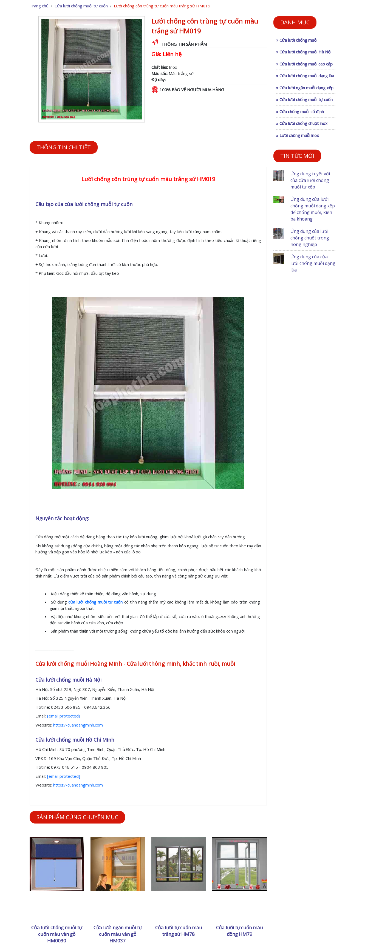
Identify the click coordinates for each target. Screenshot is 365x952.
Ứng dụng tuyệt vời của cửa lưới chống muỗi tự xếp (310, 180)
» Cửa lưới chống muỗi (296, 40)
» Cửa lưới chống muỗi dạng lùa (305, 75)
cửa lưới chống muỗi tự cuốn (95, 602)
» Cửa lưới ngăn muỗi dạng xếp (304, 87)
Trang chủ (39, 5)
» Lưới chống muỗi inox (297, 135)
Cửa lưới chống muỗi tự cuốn (81, 5)
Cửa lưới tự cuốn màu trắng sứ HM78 (178, 930)
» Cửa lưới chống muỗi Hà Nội (303, 52)
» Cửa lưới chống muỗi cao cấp (304, 64)
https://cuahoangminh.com (78, 725)
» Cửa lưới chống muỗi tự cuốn (304, 99)
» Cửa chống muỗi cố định (300, 111)
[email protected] (63, 716)
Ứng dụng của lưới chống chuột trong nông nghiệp (309, 237)
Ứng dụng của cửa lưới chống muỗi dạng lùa (312, 263)
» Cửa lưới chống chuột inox (301, 123)
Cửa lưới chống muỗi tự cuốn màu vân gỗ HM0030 (56, 934)
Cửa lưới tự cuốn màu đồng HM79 (239, 930)
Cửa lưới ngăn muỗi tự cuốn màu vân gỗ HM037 (118, 934)
